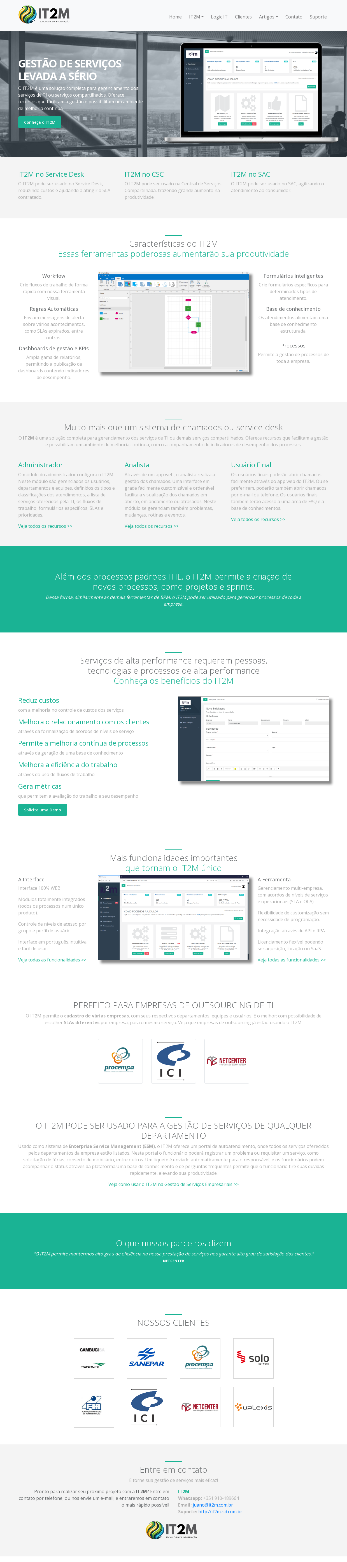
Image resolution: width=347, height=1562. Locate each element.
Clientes (243, 17)
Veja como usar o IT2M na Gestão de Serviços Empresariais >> (173, 1184)
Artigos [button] (266, 17)
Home (175, 17)
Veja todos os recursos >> (45, 526)
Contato (293, 17)
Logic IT (219, 17)
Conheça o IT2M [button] (39, 122)
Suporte (318, 17)
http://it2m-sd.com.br (220, 1512)
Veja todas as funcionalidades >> (52, 960)
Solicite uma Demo (42, 809)
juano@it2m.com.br (213, 1505)
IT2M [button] (194, 17)
